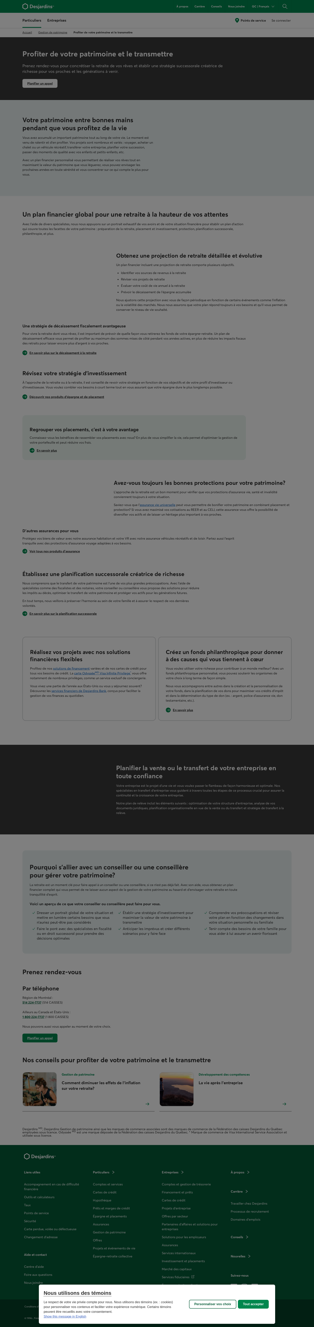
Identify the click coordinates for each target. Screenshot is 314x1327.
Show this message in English (65, 1316)
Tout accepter (253, 1304)
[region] (157, 1304)
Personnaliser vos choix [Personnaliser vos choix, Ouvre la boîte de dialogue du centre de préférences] (212, 1304)
